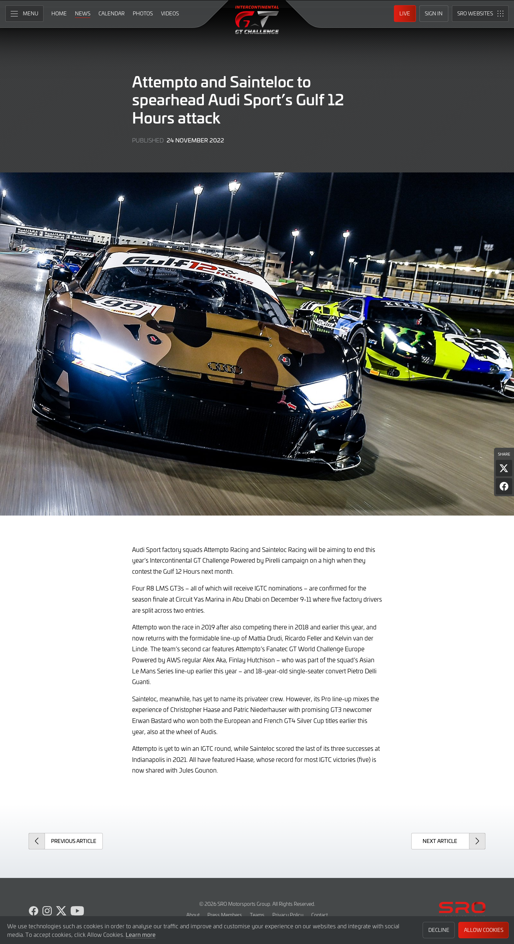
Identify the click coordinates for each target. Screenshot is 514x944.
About (193, 915)
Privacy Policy (287, 915)
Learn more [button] (141, 934)
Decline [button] (438, 930)
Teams (257, 915)
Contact (319, 915)
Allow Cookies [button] (483, 930)
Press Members (224, 915)
